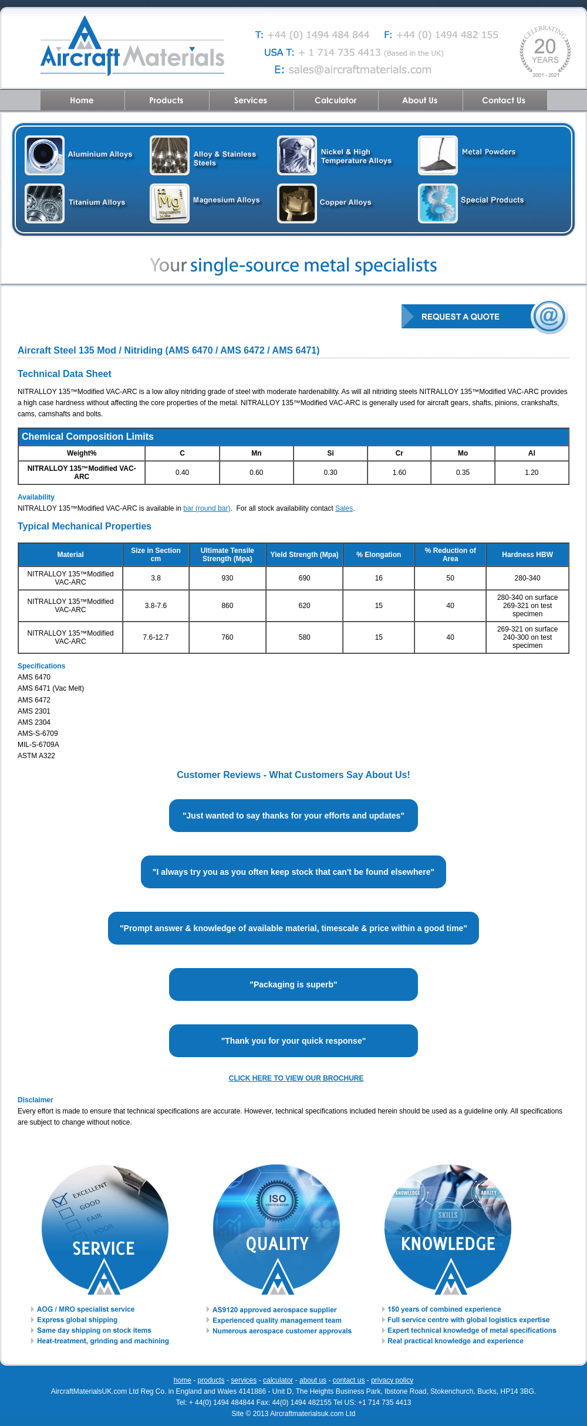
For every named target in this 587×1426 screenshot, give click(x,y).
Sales (344, 508)
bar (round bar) (206, 508)
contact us (349, 1380)
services (244, 1380)
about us (312, 1380)
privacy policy (392, 1380)
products (211, 1380)
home (182, 1380)
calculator (278, 1380)
